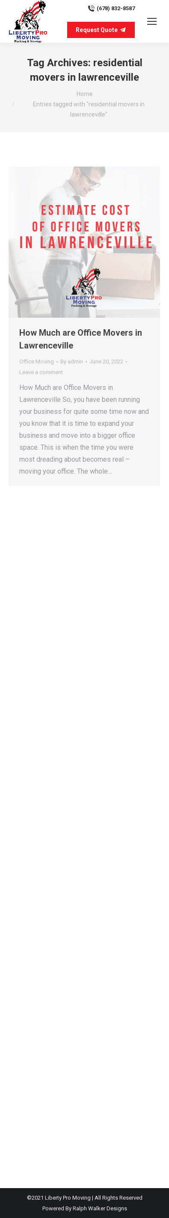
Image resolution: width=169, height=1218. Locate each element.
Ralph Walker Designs (100, 1208)
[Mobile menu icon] (151, 21)
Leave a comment (41, 372)
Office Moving (36, 361)
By (71, 361)
